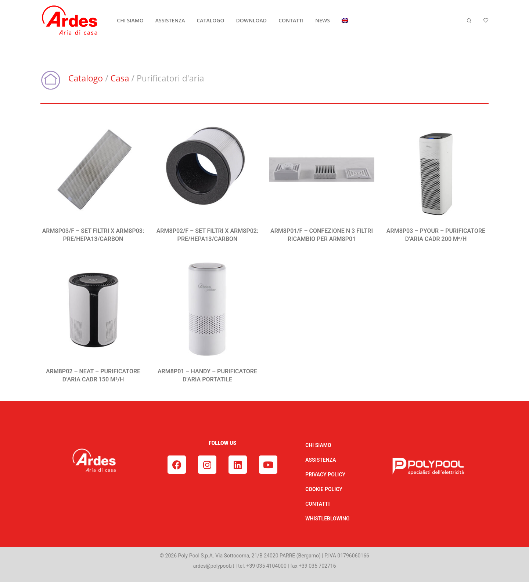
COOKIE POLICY (323, 489)
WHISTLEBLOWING (327, 518)
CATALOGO (210, 20)
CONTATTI (290, 20)
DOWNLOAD (251, 20)
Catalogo (85, 78)
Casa (120, 78)
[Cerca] (469, 20)
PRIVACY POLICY (325, 474)
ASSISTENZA (170, 20)
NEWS (322, 20)
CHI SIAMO (130, 20)
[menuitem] (345, 20)
